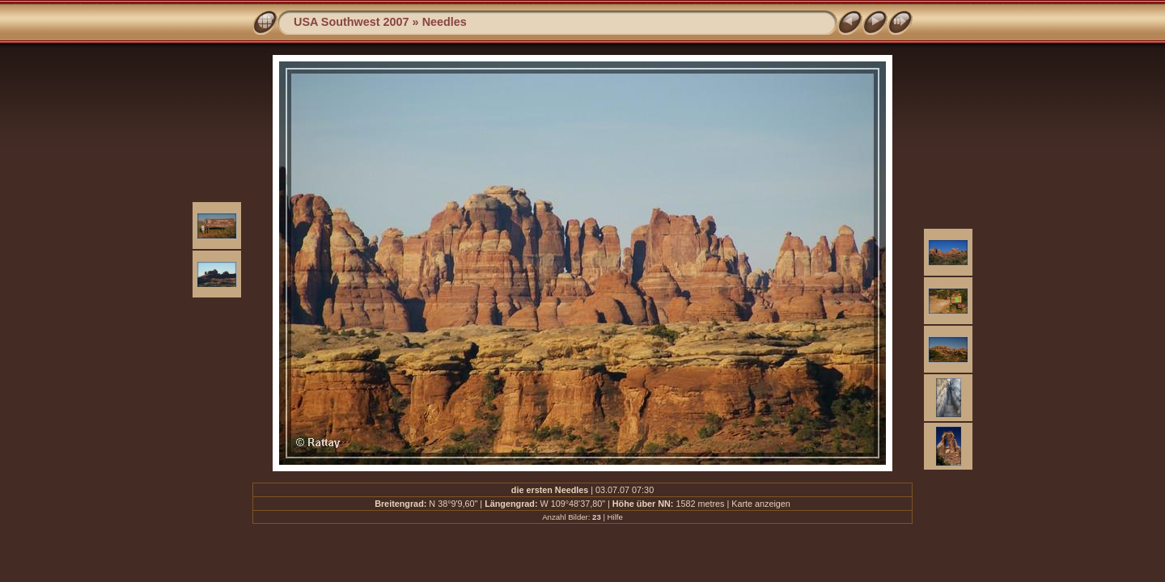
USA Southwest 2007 (351, 21)
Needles (444, 21)
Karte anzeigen (760, 503)
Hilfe (615, 516)
